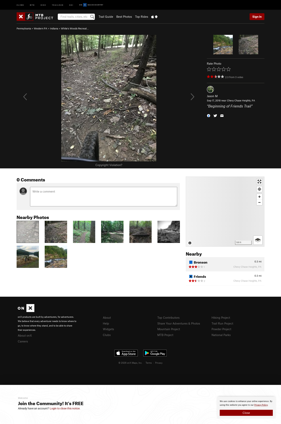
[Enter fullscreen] (259, 181)
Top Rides (141, 16)
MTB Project (165, 335)
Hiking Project (221, 317)
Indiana (54, 28)
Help (106, 323)
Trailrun (57, 5)
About (107, 317)
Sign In (257, 16)
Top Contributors (168, 317)
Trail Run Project (222, 323)
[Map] (225, 211)
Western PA (40, 28)
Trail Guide (106, 16)
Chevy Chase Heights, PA (241, 100)
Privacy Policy (261, 405)
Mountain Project (168, 329)
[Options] (257, 240)
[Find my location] (259, 189)
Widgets (108, 329)
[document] (246, 407)
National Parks (221, 335)
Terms (149, 362)
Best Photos (124, 16)
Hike (43, 5)
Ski (71, 5)
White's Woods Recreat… (75, 28)
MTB (32, 5)
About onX (25, 335)
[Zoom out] (259, 202)
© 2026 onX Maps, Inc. (130, 362)
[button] (208, 115)
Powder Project (221, 329)
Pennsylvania (24, 28)
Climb (20, 5)
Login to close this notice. (65, 408)
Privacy (159, 362)
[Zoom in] (259, 197)
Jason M (212, 96)
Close (246, 412)
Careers (23, 341)
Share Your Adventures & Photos (178, 323)
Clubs (107, 335)
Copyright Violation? (108, 165)
